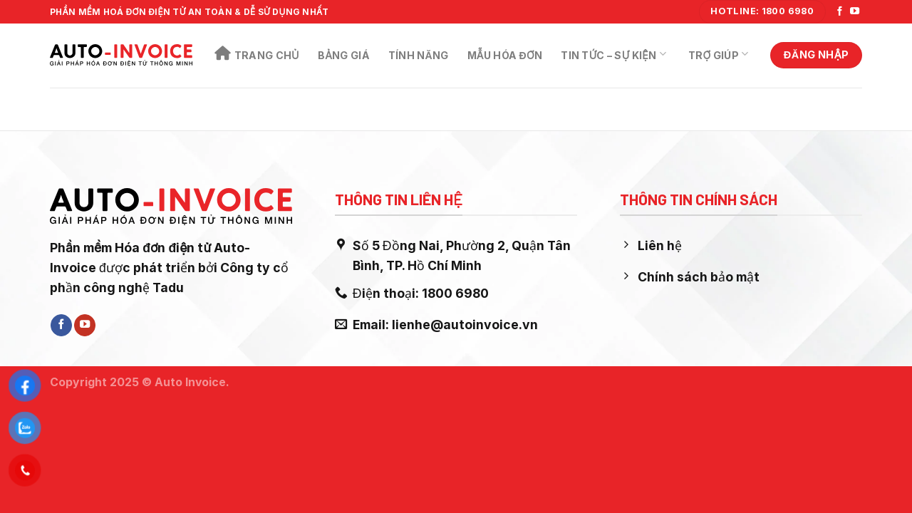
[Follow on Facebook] (839, 11)
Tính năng (418, 55)
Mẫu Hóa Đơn (505, 55)
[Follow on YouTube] (854, 11)
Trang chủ (256, 53)
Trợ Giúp (718, 54)
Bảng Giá (344, 55)
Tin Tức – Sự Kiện (613, 54)
